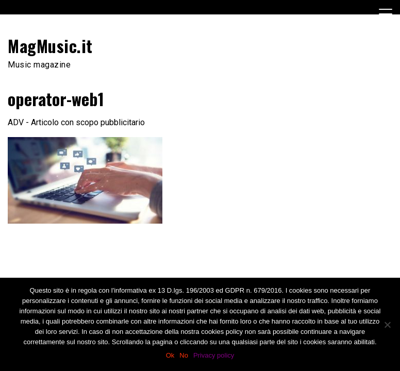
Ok (170, 355)
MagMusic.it (50, 45)
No (183, 355)
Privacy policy (213, 355)
